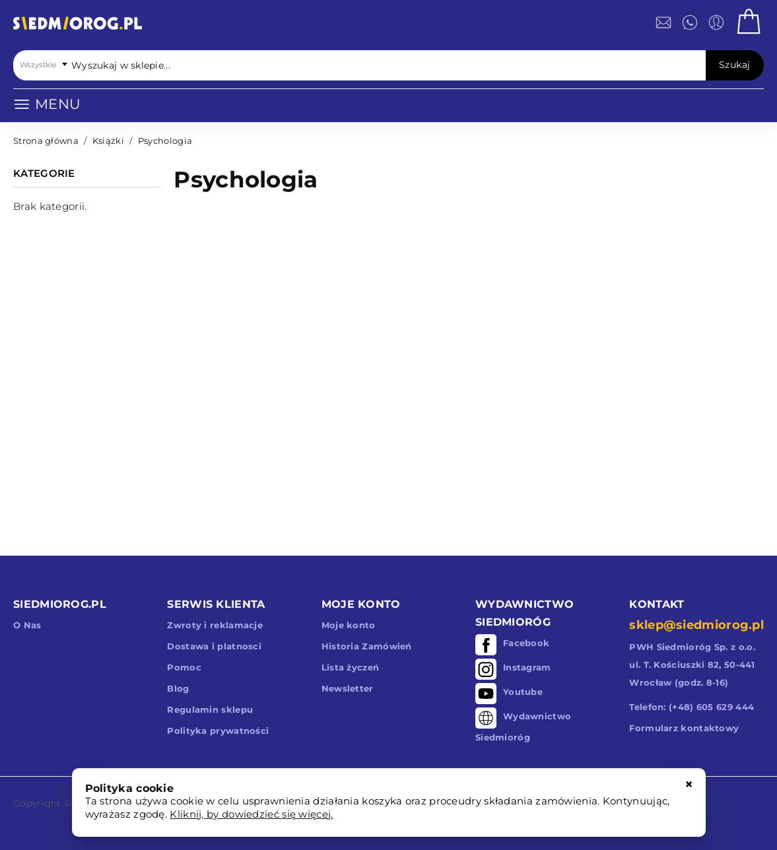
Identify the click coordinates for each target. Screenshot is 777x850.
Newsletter (347, 688)
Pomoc (184, 667)
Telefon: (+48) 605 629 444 (691, 707)
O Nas (27, 625)
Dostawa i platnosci (214, 646)
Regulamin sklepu (210, 709)
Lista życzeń (350, 667)
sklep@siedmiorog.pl (696, 625)
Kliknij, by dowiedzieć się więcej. (251, 814)
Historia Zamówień (366, 646)
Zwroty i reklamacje (215, 625)
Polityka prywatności (218, 730)
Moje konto (348, 625)
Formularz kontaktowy (684, 728)
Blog (178, 688)
